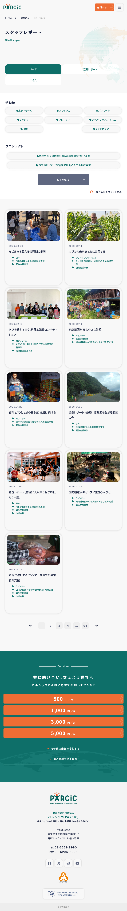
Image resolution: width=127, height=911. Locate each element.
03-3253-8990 (65, 847)
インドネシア (102, 129)
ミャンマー (25, 119)
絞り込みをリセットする (109, 192)
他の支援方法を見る (65, 759)
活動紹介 (25, 18)
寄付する (102, 7)
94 (85, 625)
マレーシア (65, 119)
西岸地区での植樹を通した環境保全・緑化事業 (64, 155)
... (76, 625)
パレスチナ (104, 110)
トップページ (10, 18)
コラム (33, 80)
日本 (25, 129)
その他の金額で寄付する (65, 748)
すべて (33, 69)
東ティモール (25, 110)
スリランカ (64, 110)
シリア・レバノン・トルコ (103, 119)
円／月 (64, 698)
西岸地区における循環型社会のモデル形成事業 (64, 165)
